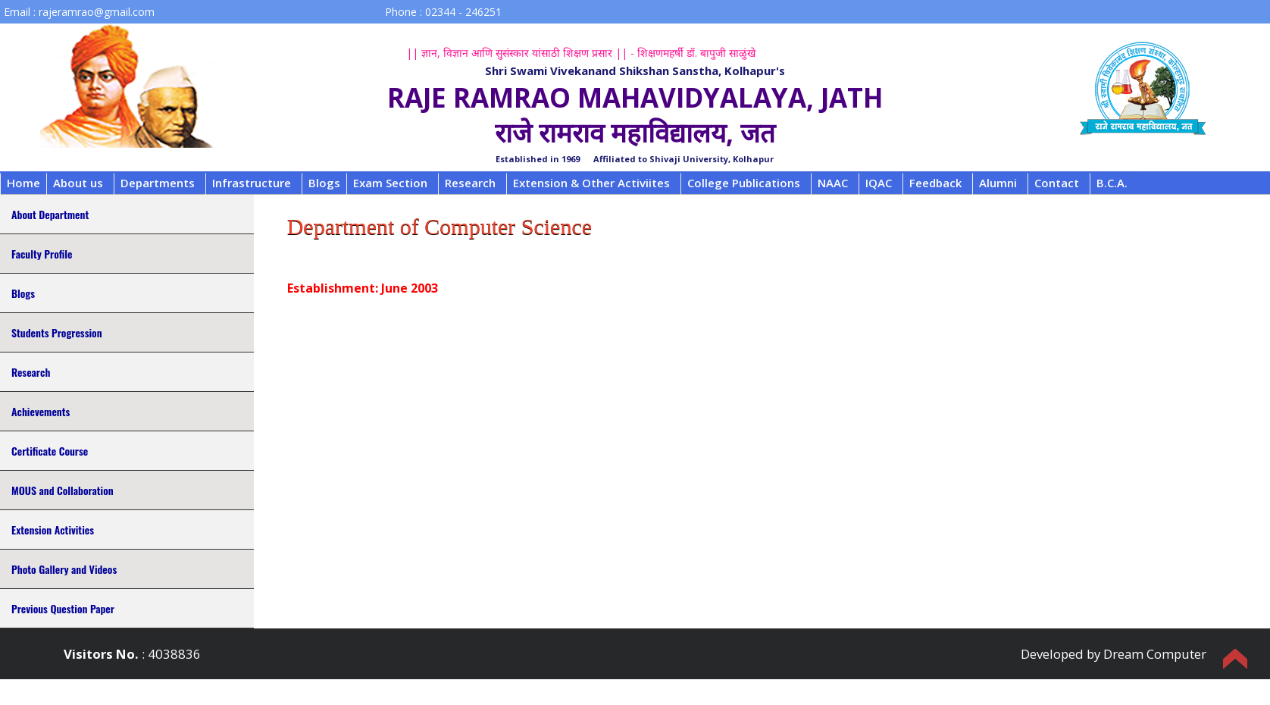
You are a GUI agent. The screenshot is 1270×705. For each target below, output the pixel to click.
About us (78, 182)
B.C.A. (1112, 182)
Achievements (40, 411)
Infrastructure (251, 182)
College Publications (743, 182)
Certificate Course (49, 451)
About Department (50, 214)
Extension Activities (52, 529)
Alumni (998, 182)
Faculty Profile (41, 254)
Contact (1056, 182)
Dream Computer (1154, 654)
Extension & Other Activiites (591, 182)
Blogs (324, 182)
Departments (157, 182)
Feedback (935, 182)
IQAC (878, 182)
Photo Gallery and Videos (64, 569)
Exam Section (390, 182)
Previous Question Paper (62, 608)
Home (23, 182)
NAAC (833, 182)
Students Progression (56, 332)
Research (470, 182)
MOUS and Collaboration (62, 490)
